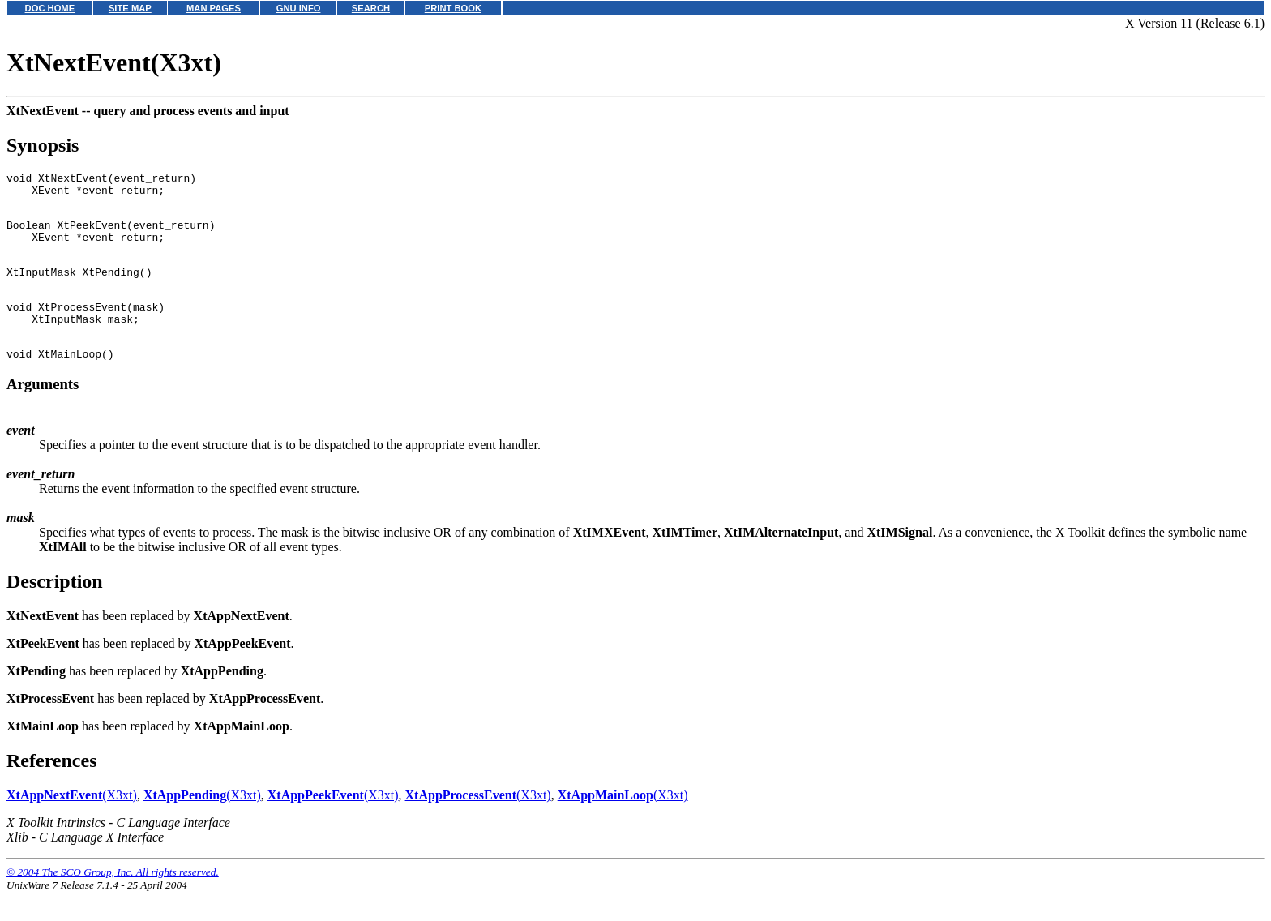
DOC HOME (50, 8)
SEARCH (371, 8)
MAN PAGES (213, 8)
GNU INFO (298, 8)
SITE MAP (130, 8)
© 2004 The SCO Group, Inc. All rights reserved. (112, 901)
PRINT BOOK (453, 8)
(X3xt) (71, 824)
